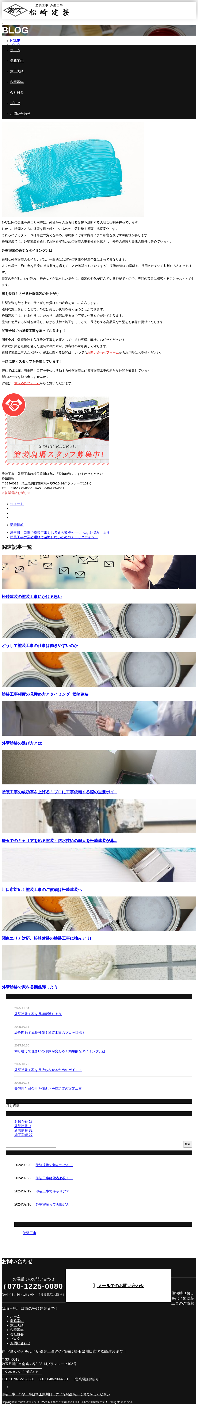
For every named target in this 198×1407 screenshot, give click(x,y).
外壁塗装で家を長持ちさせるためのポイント (48, 1070)
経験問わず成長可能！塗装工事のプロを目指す (49, 1032)
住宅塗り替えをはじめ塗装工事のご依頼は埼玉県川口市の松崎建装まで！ (64, 1351)
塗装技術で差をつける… (54, 1165)
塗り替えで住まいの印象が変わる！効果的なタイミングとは (60, 1051)
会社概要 (17, 92)
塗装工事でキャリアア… (54, 1191)
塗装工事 (29, 1233)
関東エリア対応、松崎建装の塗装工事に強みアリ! (46, 938)
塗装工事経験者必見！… (54, 1178)
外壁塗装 (22, 1126)
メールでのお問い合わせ (118, 1285)
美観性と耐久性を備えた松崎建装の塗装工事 (48, 1088)
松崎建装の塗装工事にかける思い (32, 596)
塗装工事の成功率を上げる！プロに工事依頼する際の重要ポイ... (59, 792)
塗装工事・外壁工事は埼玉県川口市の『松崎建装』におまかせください (56, 1394)
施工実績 (17, 71)
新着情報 (17, 525)
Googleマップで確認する (21, 1371)
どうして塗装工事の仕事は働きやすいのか (40, 645)
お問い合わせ (20, 113)
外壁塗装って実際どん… (54, 1204)
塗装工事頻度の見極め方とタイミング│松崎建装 (45, 694)
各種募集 (17, 82)
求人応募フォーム (27, 383)
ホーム (15, 50)
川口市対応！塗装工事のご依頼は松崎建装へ (42, 889)
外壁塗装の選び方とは (22, 743)
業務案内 (17, 60)
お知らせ (23, 1121)
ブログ (15, 103)
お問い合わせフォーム (103, 352)
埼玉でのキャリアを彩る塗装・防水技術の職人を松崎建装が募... (59, 840)
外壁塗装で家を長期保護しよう (30, 987)
